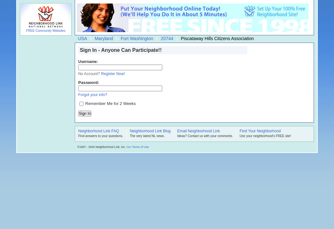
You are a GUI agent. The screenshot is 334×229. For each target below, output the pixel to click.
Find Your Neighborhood (260, 131)
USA (82, 38)
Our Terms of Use (138, 147)
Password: (88, 82)
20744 (167, 38)
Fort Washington (137, 38)
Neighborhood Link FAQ (98, 131)
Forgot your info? (92, 95)
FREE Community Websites (46, 30)
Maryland (104, 38)
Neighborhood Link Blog (150, 131)
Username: (88, 61)
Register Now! (113, 74)
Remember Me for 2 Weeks (110, 103)
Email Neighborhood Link (198, 131)
